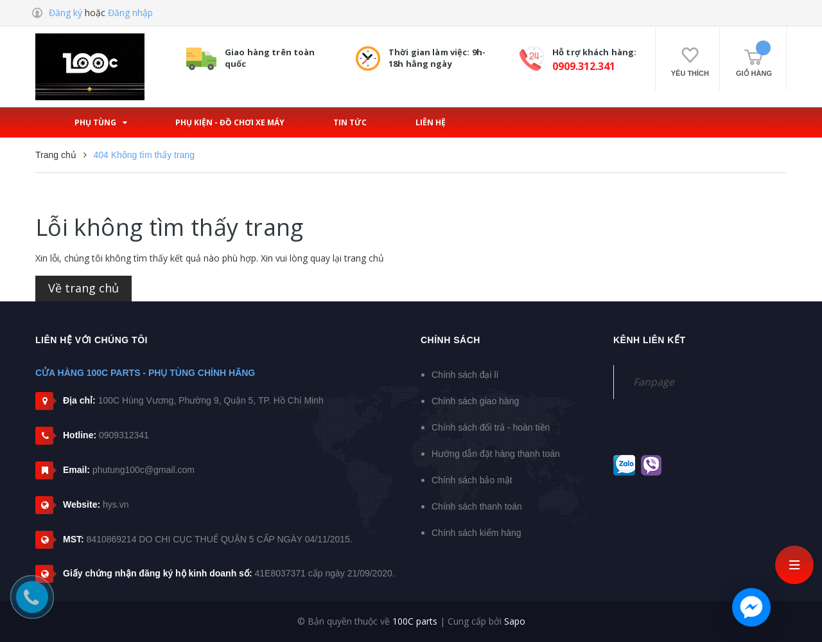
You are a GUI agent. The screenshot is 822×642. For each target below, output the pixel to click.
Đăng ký (65, 12)
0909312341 (124, 435)
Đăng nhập (130, 12)
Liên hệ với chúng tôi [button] (91, 340)
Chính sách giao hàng (475, 401)
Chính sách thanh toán (477, 506)
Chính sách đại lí (465, 375)
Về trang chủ (83, 288)
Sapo (514, 621)
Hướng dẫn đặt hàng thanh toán (496, 454)
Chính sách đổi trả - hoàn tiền (491, 427)
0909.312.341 (583, 66)
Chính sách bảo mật (472, 480)
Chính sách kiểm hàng (476, 533)
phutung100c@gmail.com (143, 470)
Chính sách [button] (450, 340)
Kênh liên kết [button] (649, 340)
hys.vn (115, 504)
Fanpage (653, 382)
